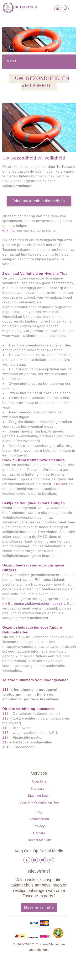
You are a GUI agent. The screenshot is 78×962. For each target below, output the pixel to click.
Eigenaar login (39, 795)
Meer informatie (39, 907)
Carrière (39, 833)
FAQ (39, 812)
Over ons (39, 781)
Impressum (39, 788)
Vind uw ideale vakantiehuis (38, 201)
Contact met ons (39, 840)
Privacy (39, 826)
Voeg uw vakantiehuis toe (39, 802)
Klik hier (9, 230)
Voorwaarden (39, 819)
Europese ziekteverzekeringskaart (36, 603)
